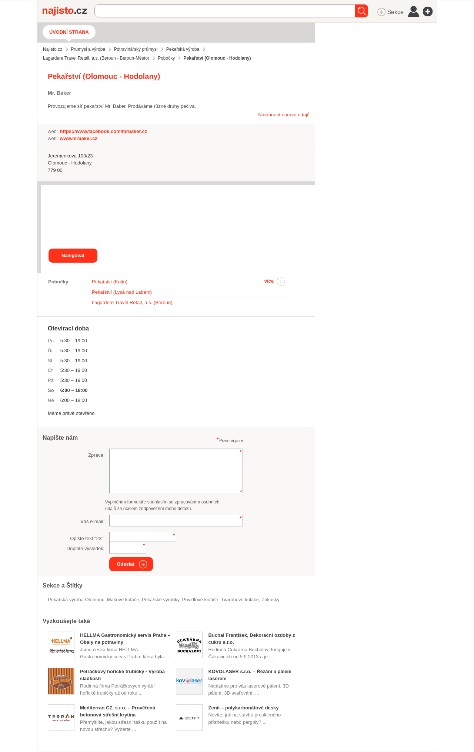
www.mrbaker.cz (78, 138)
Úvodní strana (69, 32)
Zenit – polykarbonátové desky (243, 708)
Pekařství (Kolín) (109, 282)
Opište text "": (87, 538)
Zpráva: (96, 455)
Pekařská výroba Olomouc (76, 599)
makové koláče (123, 599)
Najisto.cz (68, 11)
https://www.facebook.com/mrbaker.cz (103, 131)
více (269, 281)
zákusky (270, 599)
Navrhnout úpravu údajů (284, 114)
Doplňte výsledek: (86, 548)
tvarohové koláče (240, 599)
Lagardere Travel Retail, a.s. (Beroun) (132, 302)
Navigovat (72, 255)
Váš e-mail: (92, 521)
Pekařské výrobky (161, 599)
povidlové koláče (200, 599)
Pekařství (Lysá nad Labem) (122, 292)
